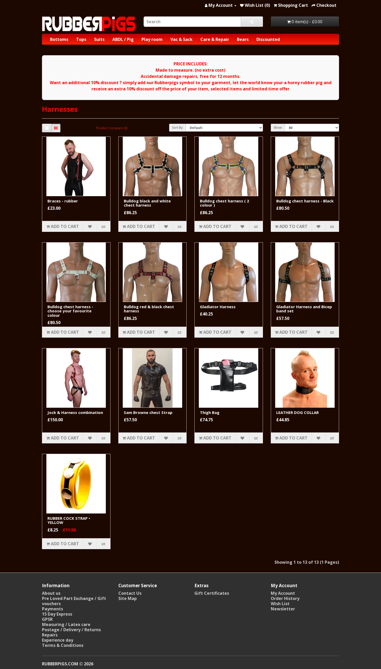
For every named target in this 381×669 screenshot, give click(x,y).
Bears (243, 39)
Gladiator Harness (218, 306)
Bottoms (59, 39)
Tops (81, 39)
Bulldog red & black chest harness (149, 309)
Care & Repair (214, 39)
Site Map (127, 598)
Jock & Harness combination (75, 412)
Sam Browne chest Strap (148, 412)
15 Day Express (57, 614)
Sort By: (177, 127)
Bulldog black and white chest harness (147, 203)
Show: (278, 127)
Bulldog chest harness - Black (305, 200)
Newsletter (283, 609)
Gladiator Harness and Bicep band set (304, 309)
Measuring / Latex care (66, 624)
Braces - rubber (62, 200)
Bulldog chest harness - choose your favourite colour (70, 311)
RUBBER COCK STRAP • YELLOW (68, 520)
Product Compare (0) (111, 128)
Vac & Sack (181, 39)
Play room (152, 39)
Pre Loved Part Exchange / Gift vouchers (74, 601)
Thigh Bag (209, 412)
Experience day (57, 640)
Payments (52, 609)
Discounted (268, 39)
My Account (283, 593)
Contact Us (130, 593)
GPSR (47, 619)
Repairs (50, 635)
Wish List (280, 603)
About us (51, 593)
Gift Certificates (211, 593)
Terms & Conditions (62, 645)
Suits (99, 39)
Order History (285, 598)
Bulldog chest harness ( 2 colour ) (224, 203)
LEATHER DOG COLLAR (297, 412)
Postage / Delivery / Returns (71, 630)
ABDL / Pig (123, 39)
